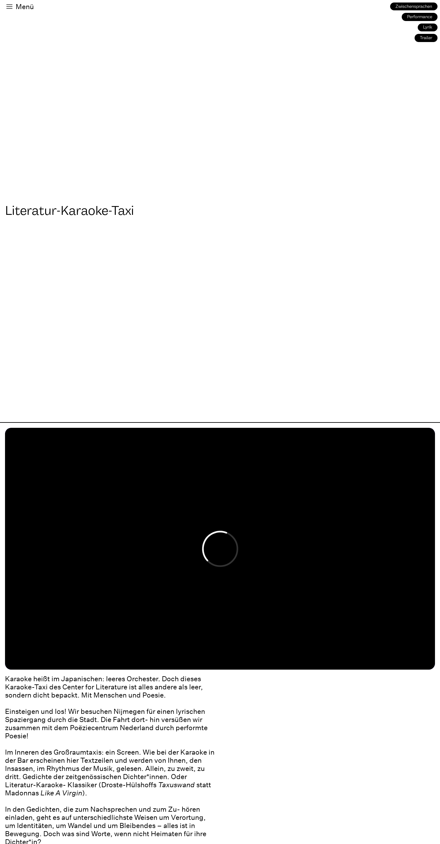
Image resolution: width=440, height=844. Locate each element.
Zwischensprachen (413, 6)
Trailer (426, 37)
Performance (419, 16)
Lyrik (427, 27)
